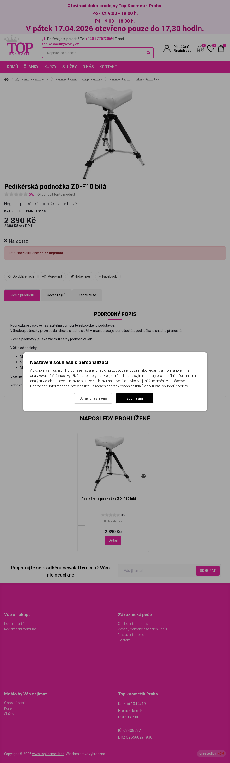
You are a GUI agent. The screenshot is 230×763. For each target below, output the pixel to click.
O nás (88, 66)
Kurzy (50, 66)
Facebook (108, 276)
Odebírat (208, 570)
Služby (69, 66)
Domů (12, 66)
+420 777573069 (99, 38)
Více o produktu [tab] (22, 295)
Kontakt (108, 66)
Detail (113, 540)
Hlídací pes (81, 276)
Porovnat (52, 276)
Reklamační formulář (20, 629)
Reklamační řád (16, 623)
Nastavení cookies (132, 634)
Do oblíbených (21, 276)
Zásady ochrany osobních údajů (142, 629)
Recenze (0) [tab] (56, 295)
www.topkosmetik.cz (48, 754)
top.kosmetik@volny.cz (60, 44)
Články (31, 66)
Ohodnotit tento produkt (56, 194)
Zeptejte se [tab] (87, 295)
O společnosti (14, 703)
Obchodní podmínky (133, 623)
